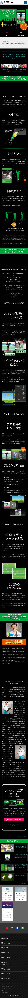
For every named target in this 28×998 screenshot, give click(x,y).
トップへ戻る (22, 836)
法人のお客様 (5, 969)
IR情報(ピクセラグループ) (6, 963)
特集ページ (5, 952)
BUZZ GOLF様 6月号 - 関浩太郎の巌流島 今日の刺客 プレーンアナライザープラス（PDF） (21, 846)
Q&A (7, 35)
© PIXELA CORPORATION (14, 995)
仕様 (21, 32)
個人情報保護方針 (5, 984)
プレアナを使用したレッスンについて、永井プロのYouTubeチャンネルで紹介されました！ (14, 56)
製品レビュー (21, 35)
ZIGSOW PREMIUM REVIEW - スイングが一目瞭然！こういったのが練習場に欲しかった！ (21, 856)
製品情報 (4, 938)
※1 (21, 123)
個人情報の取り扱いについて (7, 986)
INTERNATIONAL (6, 978)
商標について (4, 990)
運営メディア (5, 957)
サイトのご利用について (6, 988)
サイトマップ (5, 973)
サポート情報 (5, 943)
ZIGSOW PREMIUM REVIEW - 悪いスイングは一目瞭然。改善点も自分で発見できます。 (21, 866)
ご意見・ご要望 (4, 992)
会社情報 (4, 948)
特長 (7, 32)
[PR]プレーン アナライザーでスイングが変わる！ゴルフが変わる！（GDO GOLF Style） (14, 68)
